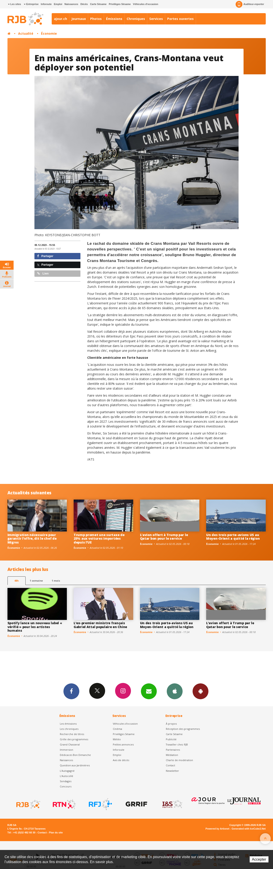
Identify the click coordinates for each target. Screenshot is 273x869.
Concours (65, 786)
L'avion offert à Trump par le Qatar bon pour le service (164, 537)
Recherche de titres (72, 734)
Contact (170, 765)
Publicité (171, 739)
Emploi (58, 4)
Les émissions (68, 723)
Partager (45, 256)
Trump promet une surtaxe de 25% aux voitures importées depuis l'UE (99, 539)
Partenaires (173, 749)
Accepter (259, 859)
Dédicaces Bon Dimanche (75, 754)
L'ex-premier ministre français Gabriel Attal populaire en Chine (100, 625)
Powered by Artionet (217, 828)
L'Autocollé (66, 775)
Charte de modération (179, 760)
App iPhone (175, 691)
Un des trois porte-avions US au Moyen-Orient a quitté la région (233, 537)
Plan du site (56, 832)
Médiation (172, 754)
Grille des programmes (74, 739)
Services (156, 19)
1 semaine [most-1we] (36, 580)
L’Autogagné (67, 770)
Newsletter (172, 770)
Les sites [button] (14, 4)
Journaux (78, 19)
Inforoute (46, 4)
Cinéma (117, 728)
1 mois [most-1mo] (56, 580)
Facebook (71, 691)
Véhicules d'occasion (145, 4)
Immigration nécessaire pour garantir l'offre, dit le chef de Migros (32, 539)
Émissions (114, 19)
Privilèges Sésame (120, 4)
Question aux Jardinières (75, 765)
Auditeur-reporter (250, 4)
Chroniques (136, 19)
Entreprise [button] (31, 4)
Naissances (71, 4)
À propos (171, 723)
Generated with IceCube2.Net (249, 828)
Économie (49, 33)
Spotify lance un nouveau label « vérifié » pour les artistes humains (34, 627)
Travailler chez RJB (177, 744)
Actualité (25, 33)
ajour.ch (60, 19)
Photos (96, 19)
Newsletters (149, 691)
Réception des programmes (183, 728)
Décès (84, 4)
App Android (200, 691)
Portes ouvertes (180, 19)
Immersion (66, 749)
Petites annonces (123, 744)
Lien (42, 273)
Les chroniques (69, 728)
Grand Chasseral (70, 744)
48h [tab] (16, 580)
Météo (117, 739)
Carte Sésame (98, 4)
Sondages (65, 781)
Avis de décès (121, 760)
